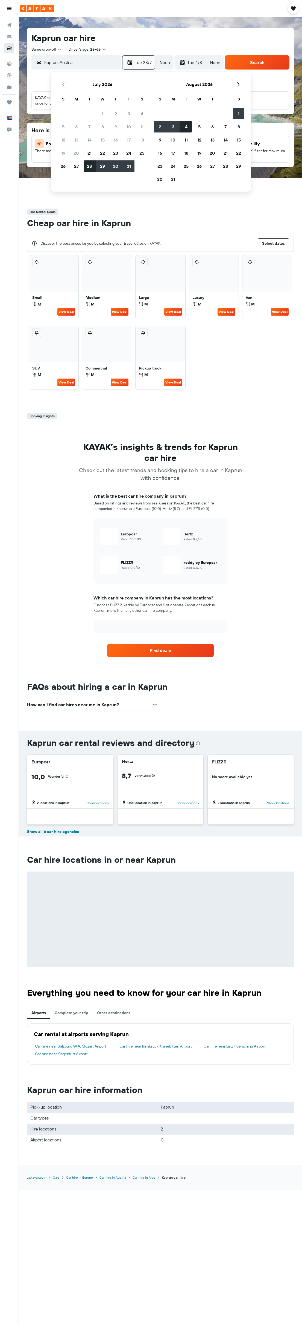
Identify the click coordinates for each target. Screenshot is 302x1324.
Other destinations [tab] (113, 1012)
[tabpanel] (160, 1044)
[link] (160, 650)
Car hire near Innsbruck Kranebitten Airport (155, 1046)
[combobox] (46, 49)
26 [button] (63, 166)
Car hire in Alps (144, 1177)
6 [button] (76, 126)
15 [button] (103, 140)
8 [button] (102, 126)
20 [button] (76, 153)
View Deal (66, 312)
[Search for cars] (9, 48)
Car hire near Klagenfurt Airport (61, 1053)
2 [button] (116, 113)
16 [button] (116, 140)
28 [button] (89, 166)
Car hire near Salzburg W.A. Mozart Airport (70, 1046)
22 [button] (102, 153)
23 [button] (115, 153)
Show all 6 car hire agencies (53, 831)
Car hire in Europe (79, 1177)
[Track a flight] (9, 75)
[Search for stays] (9, 36)
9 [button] (116, 126)
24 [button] (128, 153)
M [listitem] (36, 304)
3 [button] (129, 113)
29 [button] (102, 166)
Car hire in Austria (112, 1177)
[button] (9, 8)
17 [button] (129, 140)
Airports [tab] (38, 1012)
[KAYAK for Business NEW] (9, 86)
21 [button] (89, 153)
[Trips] (9, 102)
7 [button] (89, 126)
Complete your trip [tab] (71, 1012)
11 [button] (141, 126)
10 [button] (129, 126)
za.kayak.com (36, 1177)
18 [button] (142, 140)
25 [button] (141, 153)
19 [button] (63, 153)
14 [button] (89, 140)
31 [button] (129, 166)
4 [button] (142, 113)
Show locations (97, 803)
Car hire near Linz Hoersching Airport (235, 1046)
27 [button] (76, 166)
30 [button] (115, 166)
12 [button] (63, 140)
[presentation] (197, 743)
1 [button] (102, 113)
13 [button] (76, 140)
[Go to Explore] (9, 63)
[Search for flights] (9, 25)
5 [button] (63, 126)
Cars (56, 1177)
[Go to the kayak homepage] (37, 8)
